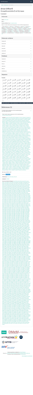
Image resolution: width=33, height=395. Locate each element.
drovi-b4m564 (19, 291)
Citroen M (15, 152)
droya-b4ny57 (9, 309)
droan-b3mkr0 (4, 192)
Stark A (29, 143)
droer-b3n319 (9, 197)
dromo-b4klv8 (9, 233)
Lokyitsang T (14, 159)
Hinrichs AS (4, 129)
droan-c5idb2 (19, 194)
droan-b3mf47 (7, 189)
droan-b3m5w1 (22, 185)
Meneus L (3, 161)
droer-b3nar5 (14, 198)
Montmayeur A (25, 161)
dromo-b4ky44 (27, 236)
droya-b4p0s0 (4, 311)
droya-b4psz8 (5, 320)
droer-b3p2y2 (17, 205)
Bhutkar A (3, 121)
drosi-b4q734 (9, 270)
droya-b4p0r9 (26, 310)
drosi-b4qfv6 (4, 271)
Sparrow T (11, 165)
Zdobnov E (10, 148)
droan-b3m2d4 (7, 185)
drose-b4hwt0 (5, 260)
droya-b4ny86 (19, 309)
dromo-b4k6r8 (7, 224)
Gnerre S (25, 126)
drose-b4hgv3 (19, 256)
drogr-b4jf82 (18, 215)
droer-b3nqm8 (23, 201)
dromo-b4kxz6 (12, 236)
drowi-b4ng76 (9, 304)
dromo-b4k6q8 (22, 222)
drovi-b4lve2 (4, 286)
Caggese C (7, 122)
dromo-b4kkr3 (9, 232)
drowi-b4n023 (26, 301)
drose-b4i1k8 (7, 262)
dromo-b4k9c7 (4, 225)
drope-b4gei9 (9, 241)
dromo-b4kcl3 (21, 226)
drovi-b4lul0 (28, 285)
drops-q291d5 (23, 253)
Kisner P (11, 158)
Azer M (10, 150)
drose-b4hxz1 (7, 261)
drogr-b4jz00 (22, 219)
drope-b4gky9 (18, 242)
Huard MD (10, 157)
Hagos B (20, 156)
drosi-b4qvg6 (12, 275)
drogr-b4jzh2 (13, 220)
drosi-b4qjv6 (17, 272)
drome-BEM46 (9, 221)
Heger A (26, 128)
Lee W (20, 158)
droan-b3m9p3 (19, 186)
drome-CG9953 (19, 221)
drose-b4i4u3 (21, 262)
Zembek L (14, 168)
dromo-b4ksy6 (27, 234)
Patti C (18, 163)
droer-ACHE (23, 194)
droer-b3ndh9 (4, 199)
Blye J (6, 151)
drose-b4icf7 (21, 265)
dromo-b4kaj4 (7, 226)
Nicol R (20, 162)
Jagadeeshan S (4, 130)
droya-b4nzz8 (24, 309)
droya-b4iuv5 (9, 308)
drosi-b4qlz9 (7, 273)
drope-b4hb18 (22, 250)
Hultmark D (18, 129)
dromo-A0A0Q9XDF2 (18, 228)
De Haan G (6, 153)
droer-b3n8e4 (18, 196)
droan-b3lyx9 (21, 184)
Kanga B (27, 157)
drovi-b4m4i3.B (4, 289)
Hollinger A (4, 157)
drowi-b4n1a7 (17, 298)
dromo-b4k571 (14, 225)
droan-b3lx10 (20, 181)
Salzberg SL (24, 141)
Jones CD (15, 130)
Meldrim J (27, 160)
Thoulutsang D (23, 166)
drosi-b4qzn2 (16, 275)
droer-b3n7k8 (14, 196)
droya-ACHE (9, 307)
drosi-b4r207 (21, 277)
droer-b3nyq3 (21, 203)
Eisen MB (10, 117)
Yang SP (29, 147)
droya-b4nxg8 (28, 308)
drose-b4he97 (17, 255)
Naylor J (7, 162)
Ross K (19, 164)
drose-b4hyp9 (16, 261)
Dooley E (24, 153)
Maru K (8, 160)
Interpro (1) (3, 61)
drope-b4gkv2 (14, 242)
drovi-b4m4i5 (14, 289)
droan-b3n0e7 (4, 194)
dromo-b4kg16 (23, 229)
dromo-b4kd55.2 (4, 227)
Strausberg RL (8, 144)
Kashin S (3, 158)
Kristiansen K (21, 131)
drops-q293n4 (9, 254)
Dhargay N (17, 153)
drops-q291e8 (28, 253)
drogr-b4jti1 (4, 219)
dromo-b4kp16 (24, 233)
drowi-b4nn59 (18, 306)
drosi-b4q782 (14, 270)
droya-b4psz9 (9, 320)
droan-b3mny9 (12, 193)
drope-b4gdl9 (23, 240)
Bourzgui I (22, 151)
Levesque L (27, 132)
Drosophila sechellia (13, 23)
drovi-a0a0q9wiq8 (5, 323)
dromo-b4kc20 (12, 226)
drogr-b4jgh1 (4, 217)
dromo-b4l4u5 (14, 237)
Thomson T (14, 166)
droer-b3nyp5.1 (18, 202)
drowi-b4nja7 (9, 305)
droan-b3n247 (14, 194)
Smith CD (16, 143)
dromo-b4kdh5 (7, 228)
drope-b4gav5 (27, 239)
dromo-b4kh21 (14, 230)
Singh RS (4, 143)
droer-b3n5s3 (19, 321)
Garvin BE (15, 126)
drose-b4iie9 (11, 266)
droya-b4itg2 (18, 307)
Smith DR (13, 117)
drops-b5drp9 (4, 252)
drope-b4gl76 (23, 242)
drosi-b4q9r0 (4, 269)
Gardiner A (7, 126)
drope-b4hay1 (17, 250)
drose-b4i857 (25, 264)
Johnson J (11, 130)
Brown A (25, 151)
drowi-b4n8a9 (21, 301)
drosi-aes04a (4, 267)
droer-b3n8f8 (28, 196)
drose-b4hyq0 (21, 261)
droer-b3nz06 (26, 203)
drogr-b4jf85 (4, 216)
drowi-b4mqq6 (17, 294)
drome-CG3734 (14, 221)
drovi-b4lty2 (23, 322)
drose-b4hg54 (26, 255)
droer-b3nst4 (9, 202)
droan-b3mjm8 (18, 191)
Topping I (3, 167)
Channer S (3, 152)
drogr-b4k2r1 (23, 220)
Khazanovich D (7, 158)
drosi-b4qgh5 (13, 271)
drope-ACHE (28, 237)
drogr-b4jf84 (27, 215)
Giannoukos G (23, 155)
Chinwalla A (14, 123)
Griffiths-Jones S (18, 127)
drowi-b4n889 (19, 302)
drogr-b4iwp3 (27, 207)
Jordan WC (18, 130)
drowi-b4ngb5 (19, 304)
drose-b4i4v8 (7, 264)
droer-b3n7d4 (9, 196)
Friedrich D (8, 155)
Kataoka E (26, 130)
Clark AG (7, 117)
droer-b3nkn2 (14, 200)
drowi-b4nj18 (28, 304)
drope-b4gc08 (9, 240)
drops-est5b (4, 253)
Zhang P (13, 148)
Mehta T (24, 160)
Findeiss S (17, 125)
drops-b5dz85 (19, 252)
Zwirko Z (24, 168)
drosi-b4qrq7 (16, 273)
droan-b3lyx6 (11, 184)
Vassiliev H (10, 167)
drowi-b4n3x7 (4, 299)
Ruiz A (18, 141)
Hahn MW (8, 128)
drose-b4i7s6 (16, 264)
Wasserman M (17, 146)
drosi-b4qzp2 (11, 276)
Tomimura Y (8, 145)
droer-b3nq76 (14, 201)
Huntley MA (22, 129)
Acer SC (16, 149)
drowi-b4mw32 (23, 295)
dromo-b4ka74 (24, 225)
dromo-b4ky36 (22, 236)
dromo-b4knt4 (14, 233)
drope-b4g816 (17, 239)
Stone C (4, 166)
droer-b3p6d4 (21, 205)
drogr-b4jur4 (13, 219)
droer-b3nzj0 (7, 204)
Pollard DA (13, 118)
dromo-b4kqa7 (7, 234)
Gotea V (6, 127)
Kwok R (7, 132)
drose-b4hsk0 (23, 258)
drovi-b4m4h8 (12, 288)
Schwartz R (25, 142)
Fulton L (24, 125)
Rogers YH (4, 141)
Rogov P (16, 164)
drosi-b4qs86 (21, 274)
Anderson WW (17, 119)
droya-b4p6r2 (24, 312)
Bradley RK (14, 121)
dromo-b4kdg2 (25, 227)
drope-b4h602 (12, 250)
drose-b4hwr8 (14, 259)
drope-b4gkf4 (9, 242)
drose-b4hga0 (4, 256)
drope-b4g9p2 (7, 239)
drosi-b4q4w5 (18, 267)
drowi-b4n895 (7, 303)
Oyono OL (14, 163)
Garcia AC (3, 126)
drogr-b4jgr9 (9, 217)
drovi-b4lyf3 (17, 286)
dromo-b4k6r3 (9, 223)
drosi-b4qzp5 (25, 276)
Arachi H (7, 150)
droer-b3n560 (28, 197)
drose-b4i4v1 (11, 263)
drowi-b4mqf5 (12, 294)
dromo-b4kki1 (11, 231)
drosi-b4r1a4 (11, 277)
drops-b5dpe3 (26, 251)
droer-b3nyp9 (16, 203)
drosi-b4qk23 (22, 272)
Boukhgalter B (18, 151)
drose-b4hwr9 (18, 259)
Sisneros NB (13, 143)
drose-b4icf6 (16, 265)
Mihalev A (10, 161)
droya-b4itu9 (27, 307)
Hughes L (14, 157)
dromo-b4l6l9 (19, 237)
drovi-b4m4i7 (23, 289)
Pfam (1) (3, 63)
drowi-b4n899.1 (24, 300)
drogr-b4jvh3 (17, 219)
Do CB (25, 124)
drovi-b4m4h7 (7, 288)
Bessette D (27, 150)
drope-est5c (8, 251)
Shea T (28, 164)
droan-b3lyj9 (24, 183)
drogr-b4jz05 (9, 220)
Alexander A (22, 149)
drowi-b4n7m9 (9, 321)
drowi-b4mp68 (9, 293)
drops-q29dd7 (13, 253)
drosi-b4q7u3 (9, 268)
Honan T (7, 157)
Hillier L (29, 128)
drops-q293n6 (19, 254)
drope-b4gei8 (5, 241)
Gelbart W (7, 118)
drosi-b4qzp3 (16, 276)
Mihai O (7, 161)
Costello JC (4, 124)
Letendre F (26, 158)
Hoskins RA (11, 129)
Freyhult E (21, 125)
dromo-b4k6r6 (24, 223)
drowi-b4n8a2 (7, 301)
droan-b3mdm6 (19, 188)
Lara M (17, 158)
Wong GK (13, 147)
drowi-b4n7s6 (9, 300)
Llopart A (13, 133)
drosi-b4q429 (27, 269)
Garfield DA (11, 126)
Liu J (9, 159)
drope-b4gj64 (28, 241)
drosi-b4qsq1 (25, 274)
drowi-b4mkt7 (28, 292)
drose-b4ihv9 (7, 266)
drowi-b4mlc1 (4, 293)
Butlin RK (3, 122)
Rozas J (11, 141)
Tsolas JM (11, 145)
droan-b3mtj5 (17, 193)
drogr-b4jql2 (13, 218)
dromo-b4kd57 (15, 227)
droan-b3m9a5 (9, 186)
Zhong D (17, 168)
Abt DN (4, 119)
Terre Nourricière (23, 354)
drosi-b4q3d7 (13, 267)
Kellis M (4, 118)
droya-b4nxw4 (4, 309)
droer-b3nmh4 (23, 200)
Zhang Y (16, 148)
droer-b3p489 (9, 207)
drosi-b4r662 (25, 277)
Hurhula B (17, 157)
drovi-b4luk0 (11, 285)
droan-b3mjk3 (14, 190)
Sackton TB (17, 118)
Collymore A (19, 152)
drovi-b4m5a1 (18, 290)
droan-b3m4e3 (17, 185)
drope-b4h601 (7, 250)
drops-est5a (28, 252)
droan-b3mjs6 (28, 191)
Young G (9, 168)
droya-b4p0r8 (21, 310)
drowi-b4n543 (9, 302)
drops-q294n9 (7, 255)
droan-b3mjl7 (9, 191)
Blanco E (7, 121)
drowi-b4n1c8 (22, 298)
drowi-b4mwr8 (27, 296)
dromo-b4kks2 (28, 232)
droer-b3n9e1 (4, 197)
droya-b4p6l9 (14, 312)
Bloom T (3, 151)
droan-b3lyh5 (16, 182)
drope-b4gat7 (22, 239)
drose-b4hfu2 (22, 255)
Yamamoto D (22, 147)
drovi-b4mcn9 (18, 322)
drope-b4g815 (12, 239)
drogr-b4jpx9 (9, 218)
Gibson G (18, 126)
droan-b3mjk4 (18, 190)
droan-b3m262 (12, 187)
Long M (17, 133)
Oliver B (21, 117)
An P (25, 149)
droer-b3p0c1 (16, 204)
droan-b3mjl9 (13, 191)
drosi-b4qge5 (9, 271)
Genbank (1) (4, 58)
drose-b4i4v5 (21, 263)
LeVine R (29, 158)
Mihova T (13, 161)
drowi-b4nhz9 (23, 304)
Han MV (23, 128)
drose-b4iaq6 (12, 265)
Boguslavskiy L (9, 151)
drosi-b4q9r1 (9, 269)
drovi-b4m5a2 (23, 290)
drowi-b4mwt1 (9, 297)
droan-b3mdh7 (14, 188)
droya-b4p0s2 (9, 311)
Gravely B (9, 127)
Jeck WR (8, 130)
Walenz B (11, 146)
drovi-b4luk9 (24, 285)
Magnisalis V (4, 160)
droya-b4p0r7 (17, 310)
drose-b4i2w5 (16, 262)
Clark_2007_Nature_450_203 (6, 115)
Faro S (20, 154)
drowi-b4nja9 (18, 305)
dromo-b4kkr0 (4, 232)
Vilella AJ (3, 146)
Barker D (12, 120)
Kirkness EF (13, 131)
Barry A (18, 150)
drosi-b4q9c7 (18, 268)
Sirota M (9, 143)
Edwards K (3, 125)
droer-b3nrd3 (4, 202)
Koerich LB (17, 131)
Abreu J (13, 149)
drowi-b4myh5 (7, 298)
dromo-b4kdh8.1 (24, 228)
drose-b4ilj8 (15, 266)
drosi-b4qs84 (12, 274)
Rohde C (8, 141)
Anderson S (4, 150)
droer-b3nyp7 (7, 203)
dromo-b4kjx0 (7, 231)
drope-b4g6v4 (14, 238)
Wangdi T (20, 167)
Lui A (25, 159)
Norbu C (23, 162)
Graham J (3, 156)
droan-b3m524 (17, 187)
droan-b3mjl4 (4, 191)
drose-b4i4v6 (25, 263)
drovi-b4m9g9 (9, 291)
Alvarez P (27, 168)
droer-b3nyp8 (12, 203)
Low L (19, 133)
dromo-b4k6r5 (19, 223)
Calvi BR (10, 122)
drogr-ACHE (22, 207)
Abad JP (29, 118)
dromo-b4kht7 (19, 230)
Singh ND (26, 118)
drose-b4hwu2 (19, 260)
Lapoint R (17, 132)
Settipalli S (24, 164)
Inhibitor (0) (3, 53)
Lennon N (22, 158)
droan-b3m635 (22, 187)
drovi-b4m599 (23, 291)
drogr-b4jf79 (4, 215)
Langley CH (14, 132)
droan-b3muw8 (27, 193)
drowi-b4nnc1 (23, 306)
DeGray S (10, 153)
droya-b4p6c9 (9, 312)
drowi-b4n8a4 (17, 301)
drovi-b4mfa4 (14, 292)
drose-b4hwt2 (9, 260)
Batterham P (19, 120)
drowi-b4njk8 (23, 305)
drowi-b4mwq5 (17, 296)
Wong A (11, 147)
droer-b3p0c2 (21, 204)
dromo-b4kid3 (24, 230)
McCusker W (15, 160)
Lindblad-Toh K (9, 133)
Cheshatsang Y (8, 152)
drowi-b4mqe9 (14, 293)
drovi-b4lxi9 (9, 286)
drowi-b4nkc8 (27, 305)
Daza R (4, 153)
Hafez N (18, 156)
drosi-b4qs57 (25, 273)
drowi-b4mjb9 (23, 292)
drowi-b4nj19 (4, 305)
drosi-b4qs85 (16, 274)
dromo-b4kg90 (4, 230)
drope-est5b (4, 251)
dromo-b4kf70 (10, 323)
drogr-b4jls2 (18, 217)
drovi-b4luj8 (6, 285)
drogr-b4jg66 (22, 216)
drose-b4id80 (25, 265)
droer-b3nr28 (28, 201)
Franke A (5, 155)
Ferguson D (23, 154)
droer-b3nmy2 (28, 200)
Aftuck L (19, 149)
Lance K (14, 158)
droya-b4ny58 (14, 309)
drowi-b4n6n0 (24, 299)
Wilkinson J (27, 167)
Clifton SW (22, 123)
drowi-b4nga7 (14, 304)
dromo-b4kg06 (18, 229)
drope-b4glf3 (28, 242)
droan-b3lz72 (25, 184)
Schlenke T (21, 142)
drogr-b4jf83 (22, 215)
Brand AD (17, 121)
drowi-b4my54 (24, 297)
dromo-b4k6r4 (14, 223)
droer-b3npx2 (4, 201)
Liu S (10, 159)
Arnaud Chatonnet (22, 352)
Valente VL (15, 145)
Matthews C (11, 160)
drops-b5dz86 (23, 252)
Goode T (27, 155)
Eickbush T (7, 125)
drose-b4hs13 (14, 258)
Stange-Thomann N (23, 165)
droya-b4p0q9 (7, 310)
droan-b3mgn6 (27, 189)
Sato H (10, 142)
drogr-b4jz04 (4, 220)
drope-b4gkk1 (14, 321)
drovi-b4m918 (28, 291)
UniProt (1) (3, 66)
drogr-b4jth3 (27, 218)
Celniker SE (29, 122)
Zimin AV (19, 148)
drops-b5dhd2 (17, 251)
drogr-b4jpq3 (4, 218)
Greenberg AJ (13, 127)
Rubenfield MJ (15, 141)
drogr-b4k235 (4, 221)
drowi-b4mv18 (18, 295)
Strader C (7, 166)
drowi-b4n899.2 (22, 303)
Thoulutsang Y (18, 166)
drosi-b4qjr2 (9, 272)
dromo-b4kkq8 (26, 231)
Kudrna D (25, 131)
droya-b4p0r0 (12, 310)
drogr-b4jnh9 (22, 217)
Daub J (10, 124)
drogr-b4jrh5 (18, 218)
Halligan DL (12, 128)
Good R (3, 127)
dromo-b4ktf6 (14, 235)
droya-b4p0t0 (14, 311)
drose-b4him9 (14, 257)
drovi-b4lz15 (16, 287)
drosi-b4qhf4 (27, 271)
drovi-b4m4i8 (28, 289)
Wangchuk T (16, 167)
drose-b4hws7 (28, 259)
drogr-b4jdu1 (27, 322)
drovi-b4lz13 (7, 287)
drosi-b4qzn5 (25, 275)
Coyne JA (7, 124)
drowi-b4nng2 (4, 307)
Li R (30, 132)
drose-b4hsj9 (18, 258)
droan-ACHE (15, 181)
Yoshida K (6, 148)
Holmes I (7, 129)
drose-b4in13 (20, 266)
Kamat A (24, 157)
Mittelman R (17, 161)
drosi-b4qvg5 (7, 275)
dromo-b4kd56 (10, 227)
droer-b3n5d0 (4, 195)
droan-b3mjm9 (23, 191)
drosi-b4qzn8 (7, 276)
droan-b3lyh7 (21, 182)
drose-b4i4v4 (16, 263)
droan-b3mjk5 (23, 190)
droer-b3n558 (23, 197)
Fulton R (27, 125)
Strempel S (12, 144)
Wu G (19, 147)
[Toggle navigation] (31, 1)
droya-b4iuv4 (4, 308)
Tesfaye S (10, 166)
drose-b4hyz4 (26, 261)
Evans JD (11, 125)
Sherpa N (3, 165)
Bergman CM (18, 117)
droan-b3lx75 (24, 181)
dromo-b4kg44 (28, 229)
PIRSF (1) (3, 68)
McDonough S (20, 160)
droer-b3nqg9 (18, 201)
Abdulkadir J (4, 149)
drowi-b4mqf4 (7, 294)
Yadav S (6, 168)
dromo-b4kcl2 (17, 226)
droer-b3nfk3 (28, 199)
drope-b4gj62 (23, 241)
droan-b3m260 (7, 187)
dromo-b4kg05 (13, 229)
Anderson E (28, 149)
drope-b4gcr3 (14, 240)
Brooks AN (24, 121)
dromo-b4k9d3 (9, 225)
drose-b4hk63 (18, 257)
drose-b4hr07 (28, 257)
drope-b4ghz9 (18, 241)
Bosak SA (10, 121)
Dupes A (9, 154)
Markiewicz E (11, 163)
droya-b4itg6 (22, 307)
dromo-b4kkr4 (14, 232)
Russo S (21, 141)
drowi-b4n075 (4, 302)
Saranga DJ (7, 142)
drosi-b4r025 (16, 277)
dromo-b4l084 (23, 237)
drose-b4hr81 (4, 258)
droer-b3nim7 (9, 200)
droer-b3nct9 (23, 198)
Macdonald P (28, 159)
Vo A (13, 167)
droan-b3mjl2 (28, 190)
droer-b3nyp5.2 (24, 202)
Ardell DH (25, 119)
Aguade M (10, 119)
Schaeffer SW (14, 142)
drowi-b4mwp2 (7, 296)
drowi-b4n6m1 (19, 299)
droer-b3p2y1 (12, 205)
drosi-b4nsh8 (9, 267)
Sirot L (7, 143)
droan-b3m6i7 (27, 185)
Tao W (26, 144)
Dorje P (3, 154)
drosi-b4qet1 (28, 270)
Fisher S (27, 154)
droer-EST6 (13, 207)
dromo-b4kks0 (19, 232)
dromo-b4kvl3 (19, 235)
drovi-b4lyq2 (21, 286)
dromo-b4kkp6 (16, 231)
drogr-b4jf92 (18, 216)
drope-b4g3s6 (4, 238)
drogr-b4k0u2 (18, 220)
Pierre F (25, 163)
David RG (13, 124)
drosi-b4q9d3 (23, 268)
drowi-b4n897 (12, 303)
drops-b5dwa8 (14, 252)
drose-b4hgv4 (23, 256)
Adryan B (6, 119)
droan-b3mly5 (19, 192)
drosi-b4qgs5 (18, 271)
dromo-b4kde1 (20, 227)
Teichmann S (29, 144)
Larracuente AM (22, 118)
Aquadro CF (22, 119)
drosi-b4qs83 (7, 274)
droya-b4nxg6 (23, 308)
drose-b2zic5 (24, 323)
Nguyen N (17, 162)
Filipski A (14, 125)
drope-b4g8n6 (24, 238)
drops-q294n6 (24, 254)
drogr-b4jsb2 (22, 218)
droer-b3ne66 (14, 199)
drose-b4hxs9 (24, 260)
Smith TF (20, 143)
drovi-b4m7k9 (4, 291)
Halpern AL (16, 128)
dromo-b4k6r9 (12, 224)
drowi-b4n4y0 (14, 299)
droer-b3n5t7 (18, 195)
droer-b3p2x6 (26, 204)
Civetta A (18, 123)
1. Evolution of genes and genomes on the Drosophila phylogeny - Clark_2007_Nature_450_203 (12, 111)
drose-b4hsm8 (28, 258)
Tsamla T (7, 167)
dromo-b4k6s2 (27, 224)
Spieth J (23, 143)
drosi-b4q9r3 (13, 269)
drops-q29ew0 (18, 253)
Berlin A (23, 150)
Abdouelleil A (27, 148)
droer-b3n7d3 (4, 196)
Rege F (8, 164)
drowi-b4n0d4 (12, 298)
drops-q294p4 (12, 255)
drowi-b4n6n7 (28, 299)
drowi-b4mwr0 (22, 296)
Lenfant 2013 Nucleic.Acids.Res (11, 353)
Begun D (27, 120)
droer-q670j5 (18, 207)
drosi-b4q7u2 (4, 268)
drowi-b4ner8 (4, 304)
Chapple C (7, 123)
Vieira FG (28, 145)
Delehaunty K (21, 124)
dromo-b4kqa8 (12, 234)
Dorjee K (6, 154)
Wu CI (17, 147)
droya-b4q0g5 (19, 320)
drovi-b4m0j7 (20, 287)
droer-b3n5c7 (27, 194)
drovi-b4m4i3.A (26, 288)
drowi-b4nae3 (27, 303)
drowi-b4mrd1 (21, 294)
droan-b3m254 (24, 186)
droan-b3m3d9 (12, 185)
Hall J (23, 156)
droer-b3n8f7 (23, 196)
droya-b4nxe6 (13, 308)
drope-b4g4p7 (9, 238)
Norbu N (26, 162)
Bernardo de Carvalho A (16, 122)
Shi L (6, 165)
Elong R (12, 154)
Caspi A (21, 122)
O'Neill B (4, 163)
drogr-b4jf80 (9, 215)
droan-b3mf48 (12, 189)
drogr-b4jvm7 (8, 322)
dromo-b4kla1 (5, 233)
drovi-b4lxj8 (13, 286)
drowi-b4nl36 (9, 306)
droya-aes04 (13, 307)
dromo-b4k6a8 (17, 222)
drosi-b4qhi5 (4, 272)
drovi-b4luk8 (20, 285)
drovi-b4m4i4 (9, 289)
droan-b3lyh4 (11, 182)
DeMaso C (14, 153)
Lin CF (3, 133)
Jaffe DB (26, 129)
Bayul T (21, 150)
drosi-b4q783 (18, 270)
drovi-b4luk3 (15, 285)
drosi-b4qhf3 (23, 271)
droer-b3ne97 (23, 199)
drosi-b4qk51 (26, 272)
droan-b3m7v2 (4, 186)
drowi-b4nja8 (13, 305)
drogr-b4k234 (27, 220)
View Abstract (8, 174)
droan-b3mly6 (23, 192)
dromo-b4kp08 (19, 233)
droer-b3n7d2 (28, 195)
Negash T (10, 162)
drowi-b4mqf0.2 (19, 293)
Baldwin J (23, 148)
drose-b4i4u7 (25, 262)
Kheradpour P (9, 131)
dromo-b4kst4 (22, 234)
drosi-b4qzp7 (7, 277)
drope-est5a (26, 250)
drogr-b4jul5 (9, 219)
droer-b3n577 (5, 198)
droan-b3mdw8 (24, 188)
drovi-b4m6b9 (28, 290)
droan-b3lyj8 (20, 183)
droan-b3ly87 (7, 182)
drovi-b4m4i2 (21, 288)
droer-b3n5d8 (9, 195)
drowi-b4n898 (17, 303)
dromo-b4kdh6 (12, 228)
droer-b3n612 (9, 198)
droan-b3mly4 (14, 192)
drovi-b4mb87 (5, 292)
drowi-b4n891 (24, 302)
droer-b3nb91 (19, 198)
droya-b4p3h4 (23, 311)
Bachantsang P (14, 150)
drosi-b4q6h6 (27, 267)
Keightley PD (4, 131)
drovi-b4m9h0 (14, 291)
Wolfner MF (7, 147)
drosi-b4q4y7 (23, 267)
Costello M (26, 152)
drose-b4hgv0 (14, 256)
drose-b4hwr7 (9, 259)
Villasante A (7, 146)
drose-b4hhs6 (5, 257)
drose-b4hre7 (9, 258)
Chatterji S (10, 123)
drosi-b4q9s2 (18, 269)
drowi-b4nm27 (14, 306)
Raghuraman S (4, 164)
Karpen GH (22, 130)
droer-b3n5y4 (23, 195)
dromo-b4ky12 (17, 236)
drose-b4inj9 (24, 266)
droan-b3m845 (27, 187)
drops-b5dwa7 (9, 252)
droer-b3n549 (19, 197)
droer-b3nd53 (28, 198)
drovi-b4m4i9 (4, 290)
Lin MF (6, 133)
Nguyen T (13, 162)
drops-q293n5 (14, 254)
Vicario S (25, 145)
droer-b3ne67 (18, 199)
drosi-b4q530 (4, 270)
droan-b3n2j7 (9, 194)
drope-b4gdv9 (28, 240)
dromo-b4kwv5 (7, 236)
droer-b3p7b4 (7, 206)
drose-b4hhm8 (28, 256)
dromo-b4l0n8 (9, 237)
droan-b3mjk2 (9, 190)
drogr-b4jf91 (13, 216)
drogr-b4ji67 (13, 217)
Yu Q (12, 168)
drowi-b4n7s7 (14, 300)
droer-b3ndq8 (9, 199)
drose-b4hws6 (23, 259)
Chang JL (4, 123)
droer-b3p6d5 (26, 205)
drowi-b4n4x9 (9, 299)
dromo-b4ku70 (13, 322)
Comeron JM (26, 123)
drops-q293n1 (4, 254)
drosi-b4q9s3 (22, 269)
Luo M (27, 133)
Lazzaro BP (21, 132)
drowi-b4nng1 (28, 306)
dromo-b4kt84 (4, 235)
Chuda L (12, 152)
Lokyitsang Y (18, 159)
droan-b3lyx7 (16, 184)
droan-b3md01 (9, 188)
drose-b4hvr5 (4, 259)
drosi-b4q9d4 (27, 268)
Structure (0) (4, 43)
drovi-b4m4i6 (19, 289)
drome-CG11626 (25, 221)
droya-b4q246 (24, 320)
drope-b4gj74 (4, 242)
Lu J (25, 133)
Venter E (18, 145)
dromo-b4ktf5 (9, 235)
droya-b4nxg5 (18, 308)
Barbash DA (8, 120)
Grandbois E (7, 156)
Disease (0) (3, 48)
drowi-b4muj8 (14, 295)
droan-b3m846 (4, 188)
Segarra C (29, 142)
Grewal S (11, 156)
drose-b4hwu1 (14, 260)
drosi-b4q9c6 (13, 268)
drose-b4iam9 (7, 265)
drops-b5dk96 (22, 251)
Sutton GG (22, 144)
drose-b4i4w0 (11, 264)
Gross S (23, 127)
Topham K (27, 166)
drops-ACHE (13, 251)
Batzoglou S (24, 120)
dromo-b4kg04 (7, 229)
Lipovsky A (4, 159)
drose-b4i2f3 (11, 262)
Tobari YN (4, 145)
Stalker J (18, 165)
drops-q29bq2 (8, 253)
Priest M (28, 163)
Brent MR (20, 121)
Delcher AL (17, 124)
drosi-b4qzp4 (20, 276)
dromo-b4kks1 (23, 232)
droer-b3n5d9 (14, 195)
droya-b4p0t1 (19, 311)
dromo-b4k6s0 (17, 224)
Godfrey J (28, 126)
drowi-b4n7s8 (19, 300)
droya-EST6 (28, 320)
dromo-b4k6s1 (22, 224)
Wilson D (24, 146)
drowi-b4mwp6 (12, 296)
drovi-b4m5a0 (13, 290)
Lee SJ (24, 132)
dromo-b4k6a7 (12, 222)
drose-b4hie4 (9, 257)
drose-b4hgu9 (9, 256)
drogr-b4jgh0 (27, 216)
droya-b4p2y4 (20, 323)
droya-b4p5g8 (5, 312)
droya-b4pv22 (14, 320)
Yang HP (26, 147)
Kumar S (4, 132)
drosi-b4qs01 (20, 273)
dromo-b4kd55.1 (26, 226)
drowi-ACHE (19, 292)
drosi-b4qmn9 (11, 273)
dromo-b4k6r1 (4, 223)
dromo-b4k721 (19, 225)
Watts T (21, 146)
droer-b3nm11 (18, 200)
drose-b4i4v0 (7, 263)
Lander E (10, 132)
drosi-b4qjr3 (13, 272)
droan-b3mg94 (17, 189)
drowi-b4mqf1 (24, 293)
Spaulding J (15, 165)
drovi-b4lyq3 (26, 286)
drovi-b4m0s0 (25, 287)
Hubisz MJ (14, 129)
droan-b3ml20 (9, 192)
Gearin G (15, 155)
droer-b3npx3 (9, 201)
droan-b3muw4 (22, 193)
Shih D (8, 165)
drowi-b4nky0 (4, 306)
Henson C (26, 156)
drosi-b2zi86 (15, 323)
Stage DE (25, 143)
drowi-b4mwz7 (14, 297)
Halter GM (20, 128)
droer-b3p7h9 (12, 206)
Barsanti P (15, 120)
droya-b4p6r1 (19, 312)
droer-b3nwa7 (13, 202)
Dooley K (21, 153)
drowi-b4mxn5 (19, 297)
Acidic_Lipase (6, 19)
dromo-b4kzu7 (4, 237)
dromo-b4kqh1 (17, 234)
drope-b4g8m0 (19, 238)
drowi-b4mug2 (9, 295)
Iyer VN (10, 118)
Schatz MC (18, 142)
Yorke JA (3, 148)
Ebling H (27, 124)
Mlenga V (21, 161)
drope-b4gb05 (4, 240)
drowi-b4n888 (14, 302)
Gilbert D (21, 126)
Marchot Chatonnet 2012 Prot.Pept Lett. (23, 353)
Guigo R (25, 127)
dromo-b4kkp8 (21, 231)
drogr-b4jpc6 (27, 217)
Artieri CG (4, 120)
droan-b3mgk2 (22, 189)
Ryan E (22, 164)
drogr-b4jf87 (9, 216)
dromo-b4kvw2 (23, 235)
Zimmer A (20, 168)
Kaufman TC (29, 117)
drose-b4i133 (21, 264)
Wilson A (3, 168)
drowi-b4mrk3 (26, 294)
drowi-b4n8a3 (12, 301)
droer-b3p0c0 (11, 204)
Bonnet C (13, 151)
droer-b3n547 (14, 197)
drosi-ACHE (28, 266)
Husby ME (21, 157)
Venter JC (21, 145)
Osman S (7, 163)
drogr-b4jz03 (27, 219)
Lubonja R (22, 159)
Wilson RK (28, 146)
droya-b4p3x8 (28, 311)
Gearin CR (18, 155)
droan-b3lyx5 (7, 184)
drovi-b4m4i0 (17, 288)
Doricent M (28, 153)
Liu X (7, 159)
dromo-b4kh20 (9, 230)
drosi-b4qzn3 (21, 275)
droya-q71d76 (4, 321)
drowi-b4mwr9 (4, 297)
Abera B (10, 149)
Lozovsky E (22, 133)
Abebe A (7, 149)
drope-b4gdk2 (19, 240)
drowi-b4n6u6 (5, 300)
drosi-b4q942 (23, 270)
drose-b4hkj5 (23, 257)
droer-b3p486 (21, 206)
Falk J (15, 154)
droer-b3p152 (17, 206)
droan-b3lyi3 (11, 183)
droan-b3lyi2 (7, 183)
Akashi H (13, 119)
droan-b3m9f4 (14, 186)
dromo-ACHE (8, 222)
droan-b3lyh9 (25, 182)
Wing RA (3, 147)
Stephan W (4, 144)
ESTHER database (4, 1)
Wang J (14, 146)
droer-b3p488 (4, 207)
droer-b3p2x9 (7, 205)
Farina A (17, 154)
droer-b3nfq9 (4, 200)
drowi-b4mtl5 (4, 295)
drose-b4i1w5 (24, 321)
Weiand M (23, 167)
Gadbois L (12, 155)
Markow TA (25, 117)
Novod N (29, 162)
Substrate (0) (4, 50)
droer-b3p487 (26, 206)
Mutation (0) (4, 41)
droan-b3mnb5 (7, 193)
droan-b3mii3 (4, 190)
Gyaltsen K (14, 156)
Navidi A (4, 162)
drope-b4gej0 (14, 241)
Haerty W (5, 128)
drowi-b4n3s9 (26, 298)
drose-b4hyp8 (12, 261)
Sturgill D (15, 144)
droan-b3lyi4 (15, 183)
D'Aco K (29, 152)
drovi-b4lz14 (11, 287)
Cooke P (22, 152)
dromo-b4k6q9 (27, 222)
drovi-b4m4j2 (9, 290)
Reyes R (11, 164)
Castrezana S (25, 122)
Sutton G (19, 144)
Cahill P (28, 151)
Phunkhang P (21, 163)
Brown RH (28, 121)
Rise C (13, 164)
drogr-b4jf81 (13, 215)
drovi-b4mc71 (9, 292)
